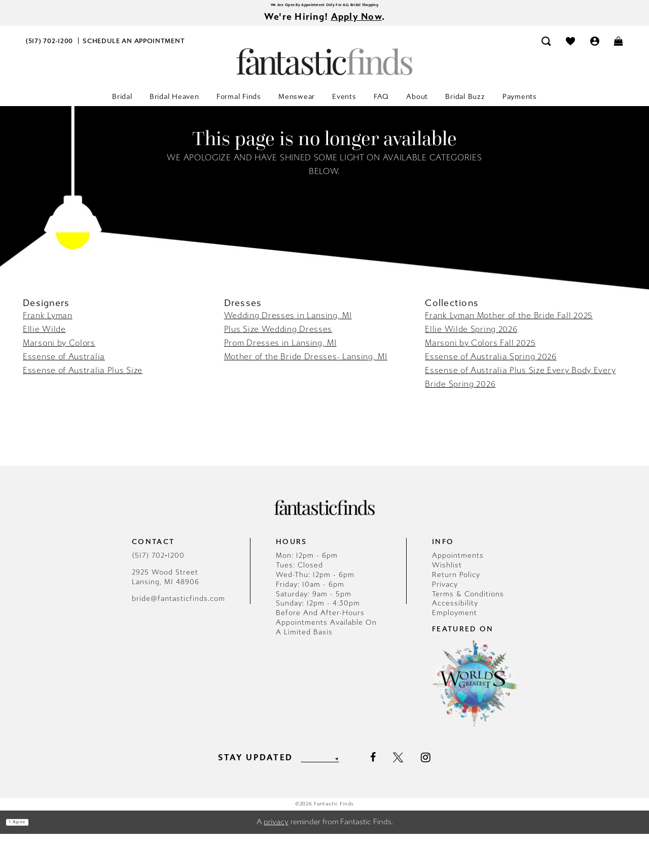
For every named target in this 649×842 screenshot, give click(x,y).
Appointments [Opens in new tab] (458, 563)
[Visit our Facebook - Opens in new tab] (392, 765)
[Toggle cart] (619, 49)
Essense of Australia (64, 364)
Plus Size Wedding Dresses (278, 337)
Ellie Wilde (44, 337)
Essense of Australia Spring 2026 (490, 364)
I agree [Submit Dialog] (29, 830)
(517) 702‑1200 (158, 563)
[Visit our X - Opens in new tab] (418, 765)
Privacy (445, 592)
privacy (276, 830)
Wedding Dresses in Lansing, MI (288, 323)
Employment (454, 621)
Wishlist (447, 573)
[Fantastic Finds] (324, 69)
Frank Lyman (48, 323)
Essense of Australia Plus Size (82, 378)
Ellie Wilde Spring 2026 (471, 337)
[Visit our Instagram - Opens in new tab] (446, 765)
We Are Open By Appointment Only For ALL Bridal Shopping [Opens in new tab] (324, 7)
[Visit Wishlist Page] (570, 49)
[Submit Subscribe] (354, 765)
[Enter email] (319, 765)
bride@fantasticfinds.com (178, 606)
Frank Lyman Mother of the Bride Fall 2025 (509, 323)
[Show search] (546, 49)
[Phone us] (49, 49)
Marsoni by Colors (59, 351)
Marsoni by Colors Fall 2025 (480, 351)
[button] (595, 49)
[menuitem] (49, 49)
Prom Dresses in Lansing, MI (280, 351)
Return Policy (456, 583)
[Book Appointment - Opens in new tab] (134, 49)
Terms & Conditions (468, 602)
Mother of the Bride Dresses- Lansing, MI (305, 364)
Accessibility (455, 612)
